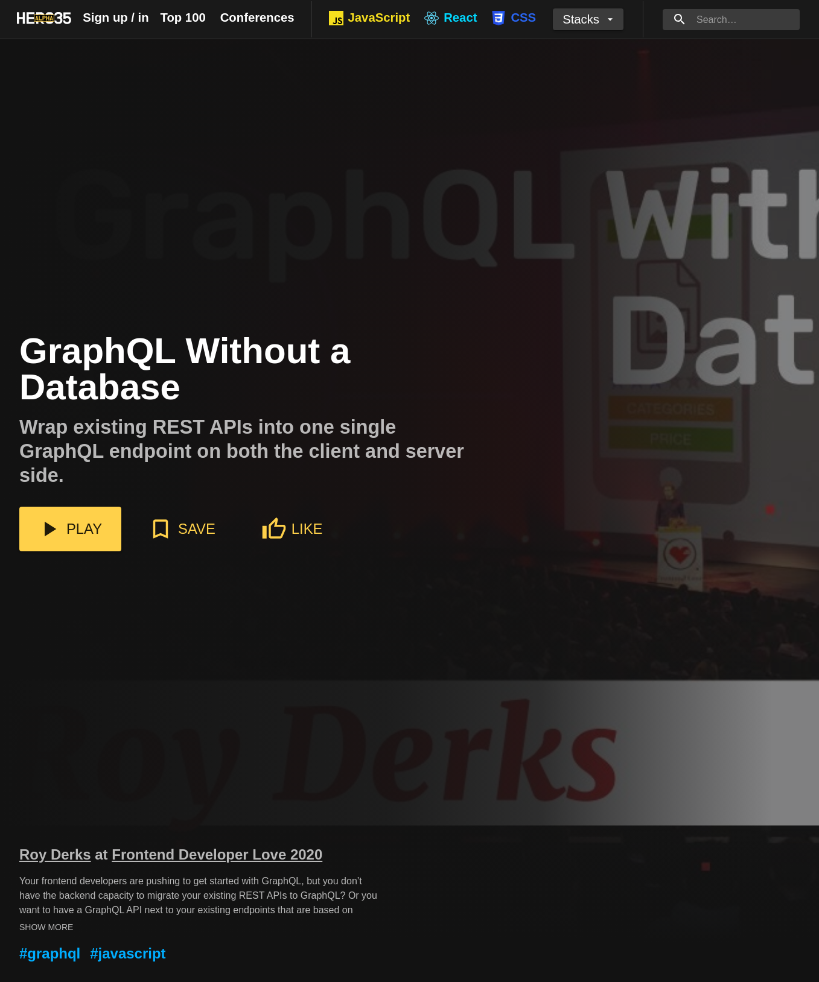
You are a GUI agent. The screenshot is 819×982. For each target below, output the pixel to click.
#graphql (49, 953)
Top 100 (183, 17)
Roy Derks (55, 854)
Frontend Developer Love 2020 (217, 854)
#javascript (127, 953)
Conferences (257, 17)
